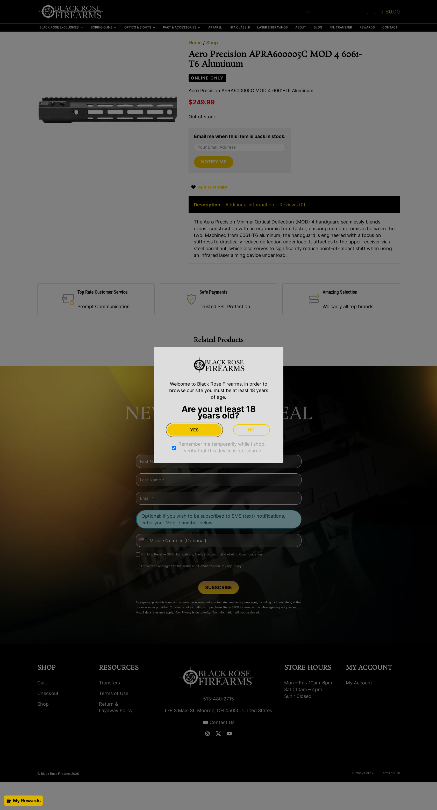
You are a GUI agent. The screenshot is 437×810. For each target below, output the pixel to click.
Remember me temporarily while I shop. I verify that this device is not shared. (222, 447)
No (251, 429)
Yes (194, 429)
